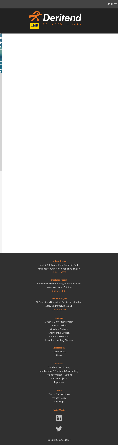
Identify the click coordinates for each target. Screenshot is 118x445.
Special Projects (59, 378)
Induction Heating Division (59, 340)
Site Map (59, 401)
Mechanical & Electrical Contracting (59, 371)
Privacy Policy (59, 398)
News (59, 355)
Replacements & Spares (59, 374)
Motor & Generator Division (59, 321)
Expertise (59, 382)
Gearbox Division (59, 329)
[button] (110, 4)
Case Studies (59, 351)
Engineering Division (59, 332)
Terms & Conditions (59, 394)
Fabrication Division (59, 336)
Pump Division (59, 325)
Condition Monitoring (59, 367)
